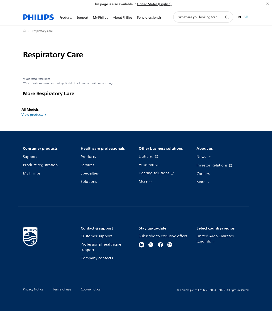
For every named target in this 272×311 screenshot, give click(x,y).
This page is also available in (114, 4)
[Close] (267, 4)
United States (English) (154, 4)
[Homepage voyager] (27, 31)
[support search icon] (227, 17)
